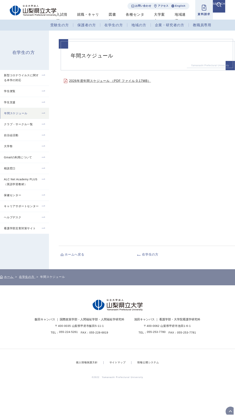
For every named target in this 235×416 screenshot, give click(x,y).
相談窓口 (9, 168)
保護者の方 (86, 25)
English (175, 5)
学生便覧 (9, 91)
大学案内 (155, 18)
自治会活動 (11, 135)
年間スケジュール (15, 113)
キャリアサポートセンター (21, 206)
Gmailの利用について (18, 157)
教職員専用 (202, 25)
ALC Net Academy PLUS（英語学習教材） (20, 182)
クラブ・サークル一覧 (18, 124)
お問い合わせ (138, 5)
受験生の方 (59, 25)
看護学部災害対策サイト (20, 228)
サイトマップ (117, 362)
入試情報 (61, 18)
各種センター (132, 18)
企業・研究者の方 (169, 25)
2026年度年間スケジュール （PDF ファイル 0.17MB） (110, 80)
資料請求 (199, 14)
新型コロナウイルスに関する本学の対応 (21, 78)
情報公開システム (149, 362)
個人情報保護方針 (85, 362)
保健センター (12, 195)
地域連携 (175, 18)
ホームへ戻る (74, 254)
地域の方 (138, 25)
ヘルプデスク (12, 217)
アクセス (158, 5)
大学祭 (8, 146)
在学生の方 (113, 25)
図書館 (110, 18)
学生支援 (9, 102)
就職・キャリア (87, 18)
